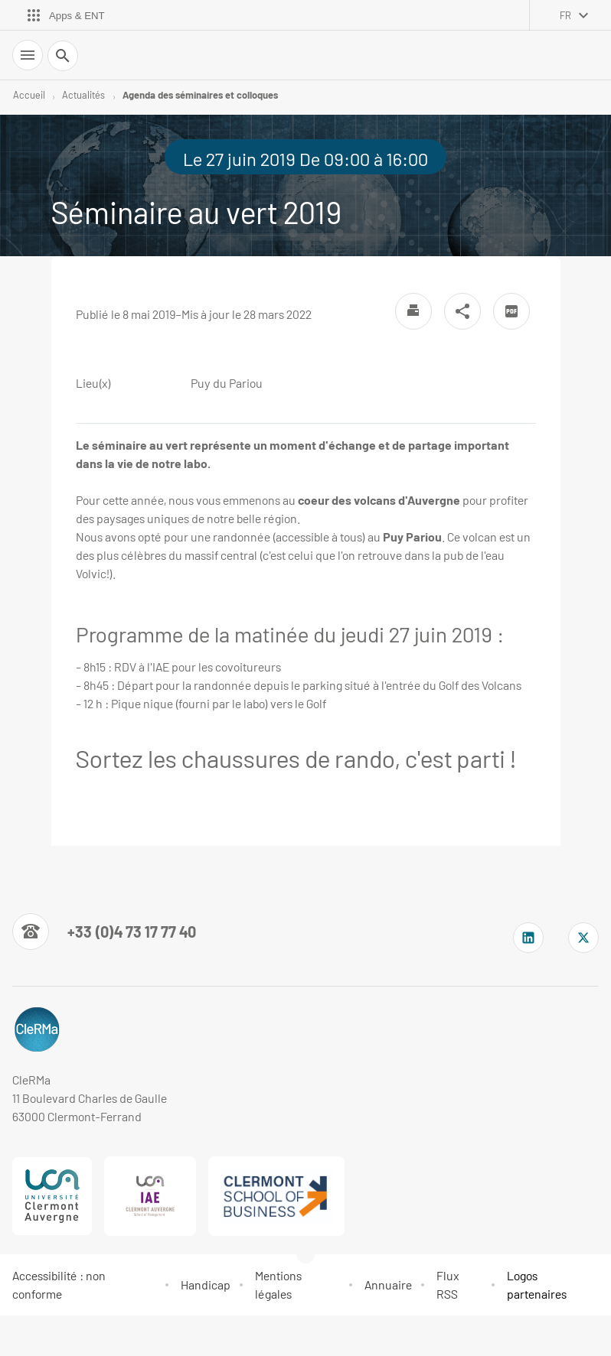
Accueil (29, 95)
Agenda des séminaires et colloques (200, 95)
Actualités (83, 95)
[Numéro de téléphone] (104, 931)
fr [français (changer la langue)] (565, 15)
